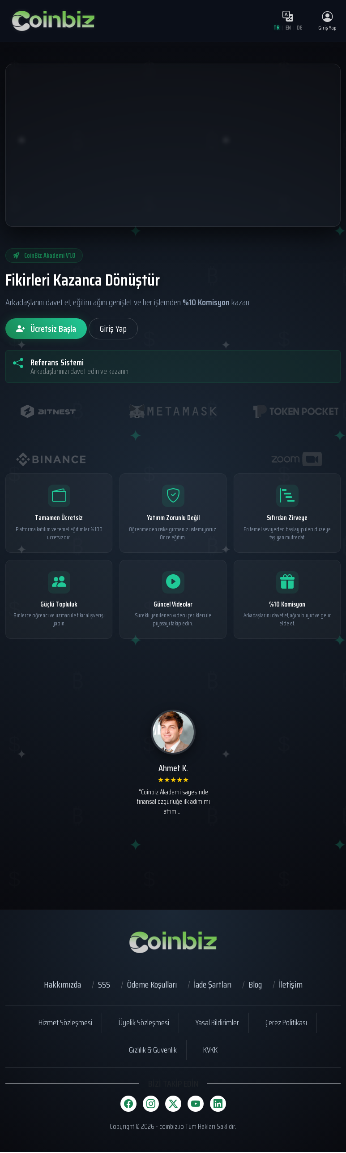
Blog (255, 985)
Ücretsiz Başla (46, 329)
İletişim (291, 985)
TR (276, 27)
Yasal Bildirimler (217, 1023)
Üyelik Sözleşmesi (144, 1023)
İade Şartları (212, 985)
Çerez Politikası (286, 1023)
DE (299, 27)
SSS (104, 985)
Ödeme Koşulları (152, 985)
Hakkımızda (62, 985)
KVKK (210, 1051)
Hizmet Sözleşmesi (65, 1023)
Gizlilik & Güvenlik (153, 1051)
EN (287, 27)
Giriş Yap (113, 329)
